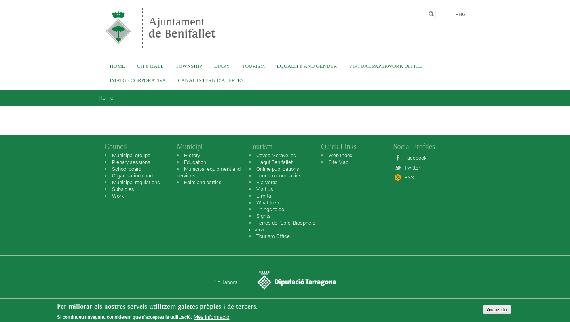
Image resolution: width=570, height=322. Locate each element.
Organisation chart (132, 175)
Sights (263, 215)
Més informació (211, 319)
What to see (269, 202)
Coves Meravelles (276, 155)
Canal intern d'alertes (210, 80)
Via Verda (267, 182)
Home (117, 66)
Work (118, 195)
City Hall (150, 66)
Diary (222, 66)
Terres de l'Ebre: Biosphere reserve (282, 226)
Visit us (264, 188)
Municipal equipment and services (209, 172)
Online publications (277, 168)
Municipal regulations (136, 182)
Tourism (253, 66)
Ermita (263, 195)
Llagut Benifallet (274, 162)
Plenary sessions (131, 162)
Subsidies (123, 188)
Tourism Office (273, 236)
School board (126, 168)
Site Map (338, 162)
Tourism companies (279, 175)
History (192, 155)
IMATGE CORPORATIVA (138, 80)
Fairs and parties (203, 182)
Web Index (340, 155)
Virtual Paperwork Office (385, 66)
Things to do (270, 209)
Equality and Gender (307, 66)
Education (195, 162)
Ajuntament (182, 27)
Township (189, 66)
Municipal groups (131, 155)
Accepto (496, 311)
